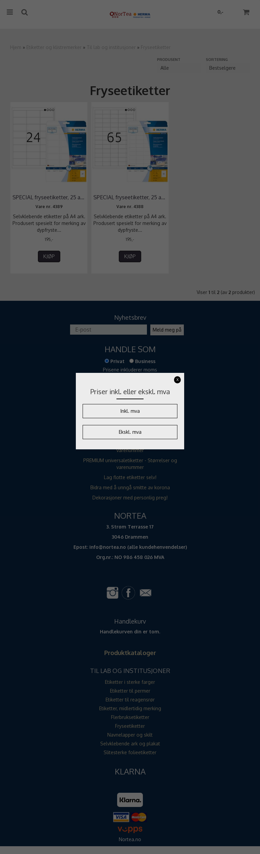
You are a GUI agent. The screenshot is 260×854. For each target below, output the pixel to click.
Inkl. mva (130, 411)
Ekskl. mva (130, 432)
